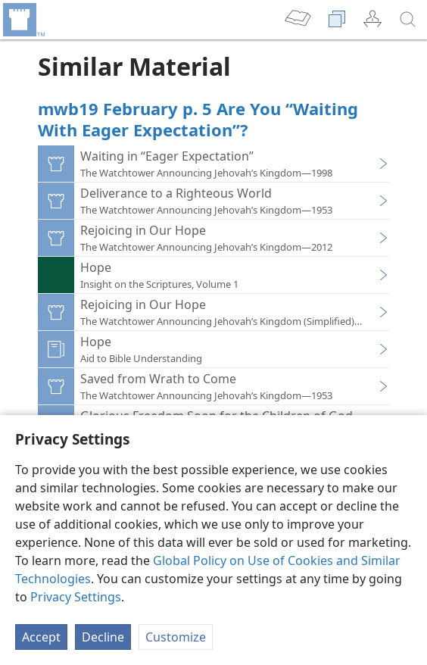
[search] (408, 20)
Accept (41, 637)
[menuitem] (22, 19)
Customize (175, 637)
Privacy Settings (75, 597)
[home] (22, 19)
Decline (103, 637)
